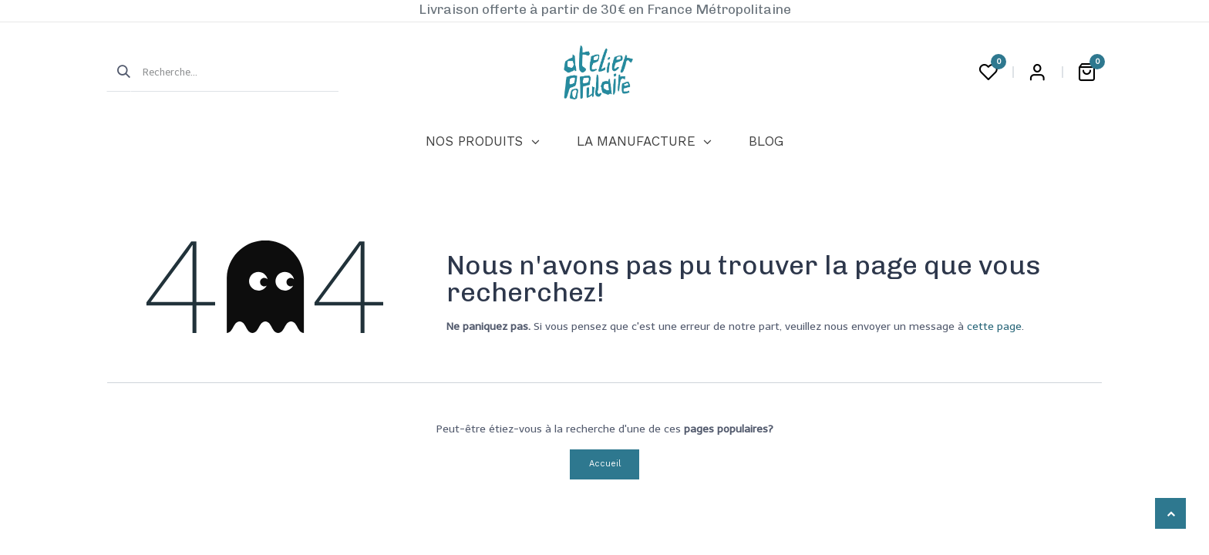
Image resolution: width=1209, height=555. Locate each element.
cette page (994, 326)
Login (1037, 72)
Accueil (605, 464)
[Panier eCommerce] (1086, 72)
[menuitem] (482, 142)
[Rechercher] (118, 72)
